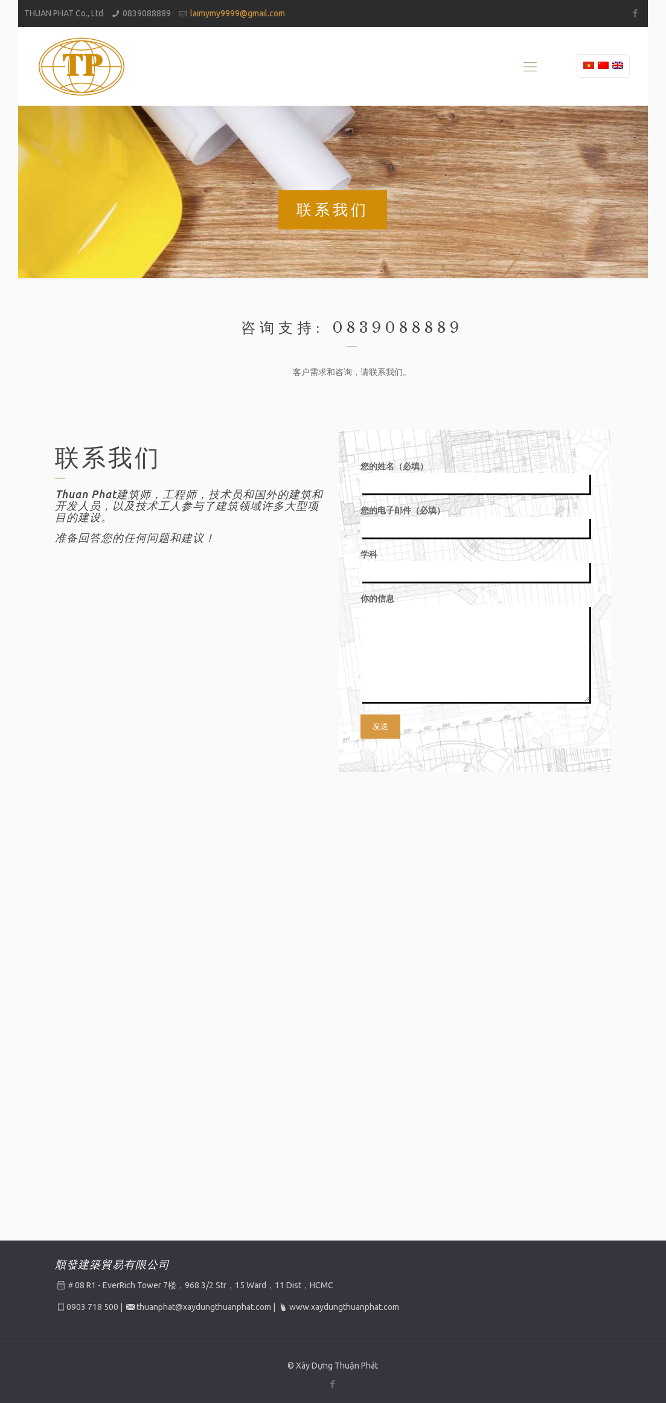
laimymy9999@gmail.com (237, 13)
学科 (474, 566)
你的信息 (474, 648)
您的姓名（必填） (474, 477)
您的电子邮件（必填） (474, 522)
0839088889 (147, 13)
